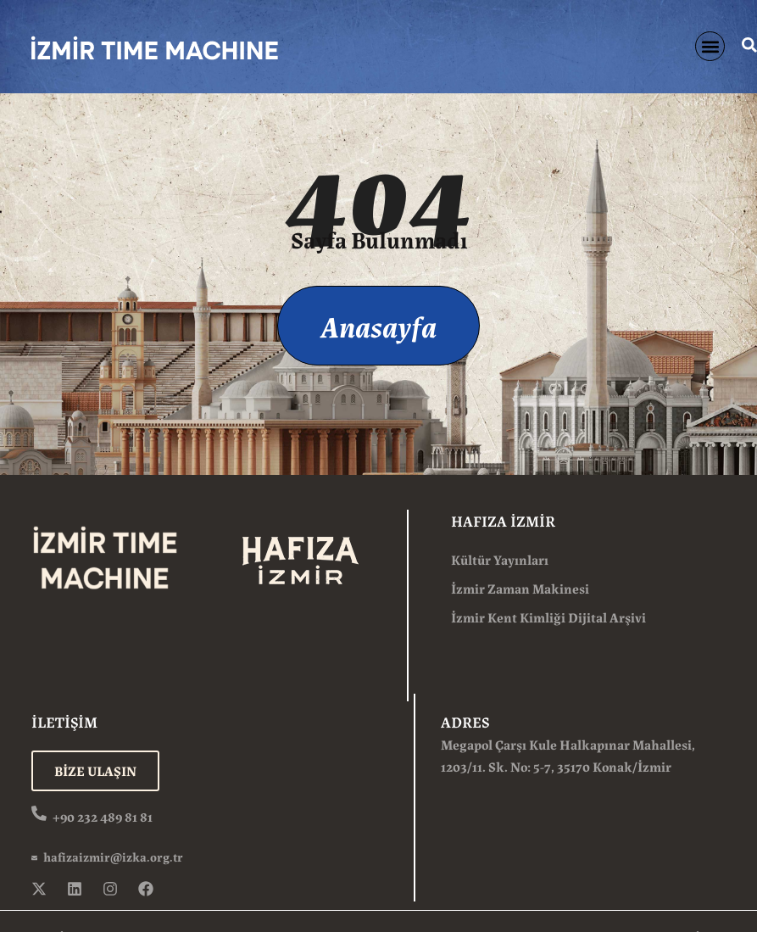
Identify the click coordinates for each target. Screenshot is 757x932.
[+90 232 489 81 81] (39, 813)
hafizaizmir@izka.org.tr (113, 856)
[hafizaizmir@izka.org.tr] (34, 858)
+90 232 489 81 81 (103, 816)
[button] (710, 46)
